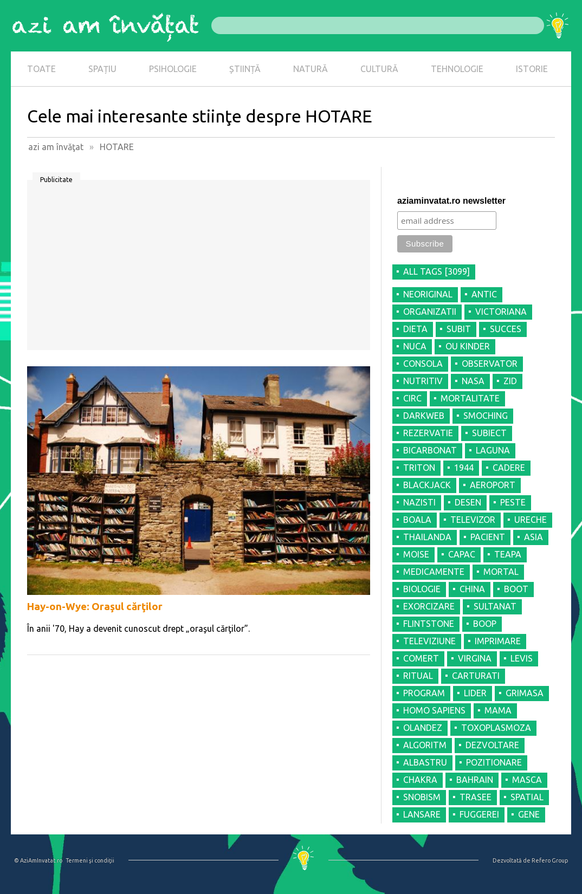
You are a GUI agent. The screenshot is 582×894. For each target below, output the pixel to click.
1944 (464, 467)
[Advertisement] (199, 269)
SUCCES (505, 329)
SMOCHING (485, 415)
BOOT (516, 589)
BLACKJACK (427, 485)
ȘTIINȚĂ (245, 69)
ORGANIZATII (429, 311)
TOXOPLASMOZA (496, 728)
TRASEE (476, 797)
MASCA (527, 780)
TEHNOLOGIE (457, 69)
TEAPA (507, 554)
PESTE (513, 502)
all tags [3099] (436, 271)
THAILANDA (427, 537)
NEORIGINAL (427, 294)
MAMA (498, 710)
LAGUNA (493, 450)
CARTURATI (476, 676)
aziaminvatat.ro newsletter (451, 200)
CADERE (509, 467)
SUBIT (459, 329)
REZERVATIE (428, 433)
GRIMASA (525, 693)
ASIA (533, 537)
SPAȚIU (102, 69)
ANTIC (484, 294)
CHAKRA (420, 780)
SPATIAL (527, 797)
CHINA (472, 589)
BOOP (484, 624)
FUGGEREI (479, 814)
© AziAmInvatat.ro (38, 860)
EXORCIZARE (429, 606)
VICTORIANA (501, 311)
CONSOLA (423, 363)
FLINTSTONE (428, 624)
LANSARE (422, 814)
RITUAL (418, 676)
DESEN (468, 502)
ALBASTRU (425, 762)
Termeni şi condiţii (90, 860)
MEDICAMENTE (433, 571)
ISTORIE (532, 69)
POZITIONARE (494, 762)
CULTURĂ (379, 69)
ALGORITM (425, 745)
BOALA (417, 519)
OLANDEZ (422, 728)
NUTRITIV (423, 381)
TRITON (419, 467)
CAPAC (461, 554)
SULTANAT (495, 606)
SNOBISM (422, 797)
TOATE (41, 69)
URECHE (530, 519)
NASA (473, 381)
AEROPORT (492, 485)
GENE (529, 814)
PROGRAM (424, 693)
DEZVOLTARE (492, 745)
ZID (510, 381)
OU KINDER (467, 346)
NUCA (414, 346)
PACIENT (487, 537)
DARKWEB (423, 415)
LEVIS (521, 658)
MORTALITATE (470, 398)
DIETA (415, 329)
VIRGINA (475, 658)
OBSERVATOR (490, 363)
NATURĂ (310, 69)
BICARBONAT (430, 450)
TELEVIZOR (472, 519)
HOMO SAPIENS (434, 710)
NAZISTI (419, 502)
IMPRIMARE (498, 641)
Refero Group (550, 860)
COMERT (421, 658)
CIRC (412, 398)
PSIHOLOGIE (173, 69)
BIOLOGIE (422, 589)
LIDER (475, 693)
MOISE (416, 554)
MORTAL (501, 571)
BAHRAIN (474, 780)
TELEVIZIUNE (429, 641)
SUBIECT (489, 433)
